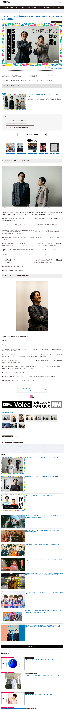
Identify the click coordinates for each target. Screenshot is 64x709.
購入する (10, 153)
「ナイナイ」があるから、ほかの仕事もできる (16, 120)
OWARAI (6, 7)
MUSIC (11, 7)
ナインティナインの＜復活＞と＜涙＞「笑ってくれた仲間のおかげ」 (44, 95)
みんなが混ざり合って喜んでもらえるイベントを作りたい (31, 389)
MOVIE (17, 7)
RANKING (34, 7)
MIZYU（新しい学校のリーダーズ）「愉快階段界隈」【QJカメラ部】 (39, 658)
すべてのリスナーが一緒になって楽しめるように (17, 127)
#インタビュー (22, 434)
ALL (40, 7)
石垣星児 (60, 67)
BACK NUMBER (46, 7)
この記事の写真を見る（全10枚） (31, 134)
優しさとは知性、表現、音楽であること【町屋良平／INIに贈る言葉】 (39, 708)
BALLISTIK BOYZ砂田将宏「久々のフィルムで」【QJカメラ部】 (38, 693)
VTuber (22, 7)
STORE (53, 7)
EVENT (59, 7)
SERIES (28, 7)
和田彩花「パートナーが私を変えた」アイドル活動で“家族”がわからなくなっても (42, 673)
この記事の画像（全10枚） (8, 411)
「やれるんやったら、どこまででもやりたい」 (16, 123)
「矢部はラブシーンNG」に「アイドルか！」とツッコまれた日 (20, 125)
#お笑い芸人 (15, 434)
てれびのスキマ (50, 67)
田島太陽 (60, 68)
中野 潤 (55, 68)
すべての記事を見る (32, 644)
